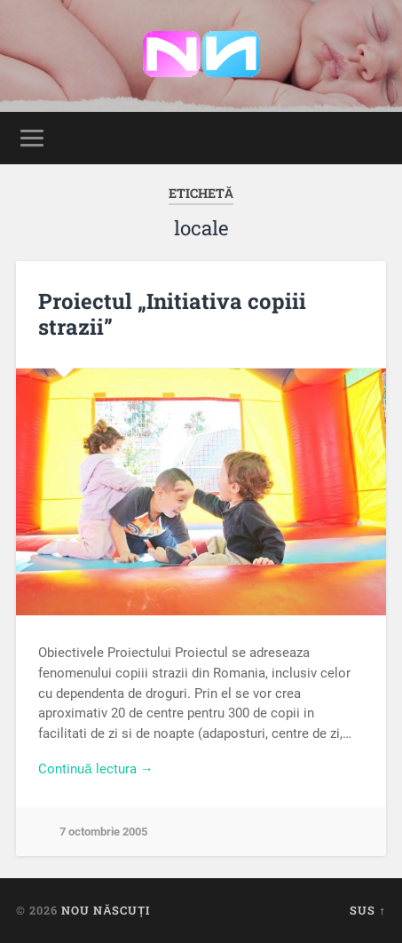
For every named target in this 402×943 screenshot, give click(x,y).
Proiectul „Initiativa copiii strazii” (172, 314)
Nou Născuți (105, 910)
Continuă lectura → (96, 769)
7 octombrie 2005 (103, 831)
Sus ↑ (367, 910)
